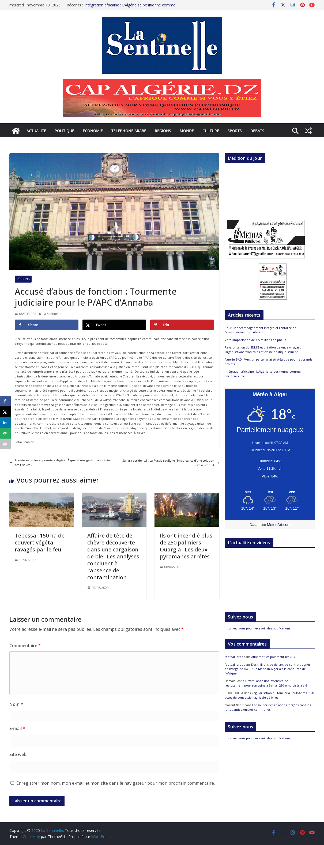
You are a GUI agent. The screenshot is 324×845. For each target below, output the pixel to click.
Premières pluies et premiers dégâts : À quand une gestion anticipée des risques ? (59, 462)
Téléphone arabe (128, 130)
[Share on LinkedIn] (5, 422)
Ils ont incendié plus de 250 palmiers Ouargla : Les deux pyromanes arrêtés (186, 546)
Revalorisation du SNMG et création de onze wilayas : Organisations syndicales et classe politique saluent (263, 349)
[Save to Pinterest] (182, 325)
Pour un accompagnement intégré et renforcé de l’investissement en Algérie (260, 330)
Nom (16, 704)
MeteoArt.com (278, 524)
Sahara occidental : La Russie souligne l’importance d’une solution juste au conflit (170, 462)
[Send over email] (5, 433)
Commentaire (25, 645)
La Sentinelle (52, 314)
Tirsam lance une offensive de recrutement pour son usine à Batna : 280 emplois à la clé (266, 683)
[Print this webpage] (5, 444)
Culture (210, 130)
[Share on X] (114, 325)
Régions (163, 130)
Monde (187, 130)
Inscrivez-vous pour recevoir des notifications (257, 628)
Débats (257, 130)
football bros (234, 657)
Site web (18, 754)
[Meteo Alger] (270, 492)
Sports (235, 130)
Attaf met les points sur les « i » (273, 657)
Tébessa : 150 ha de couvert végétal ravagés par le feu (40, 542)
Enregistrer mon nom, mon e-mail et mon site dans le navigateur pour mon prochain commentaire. (115, 783)
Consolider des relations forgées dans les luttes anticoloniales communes (268, 707)
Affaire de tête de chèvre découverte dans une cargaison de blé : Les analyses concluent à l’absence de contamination (113, 556)
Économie (93, 130)
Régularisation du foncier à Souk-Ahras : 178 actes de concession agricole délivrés (269, 695)
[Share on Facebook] (46, 325)
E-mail (17, 728)
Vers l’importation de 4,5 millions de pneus (255, 340)
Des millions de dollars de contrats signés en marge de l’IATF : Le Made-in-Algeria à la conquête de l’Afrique (267, 668)
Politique (64, 130)
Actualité (36, 130)
